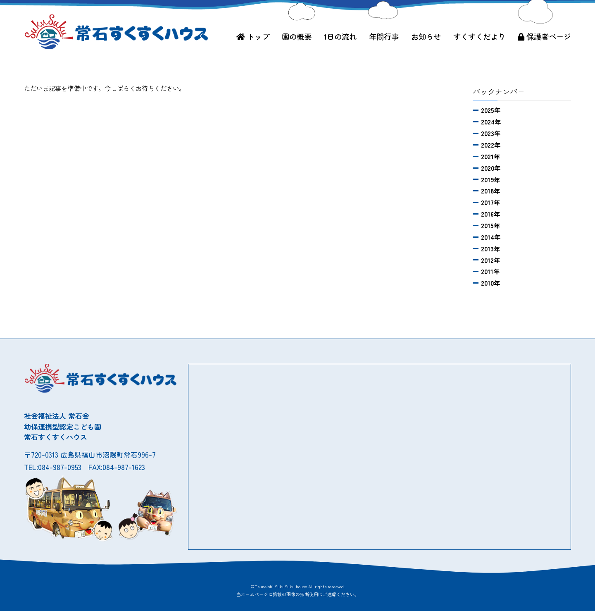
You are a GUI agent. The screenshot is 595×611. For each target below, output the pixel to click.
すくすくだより (479, 36)
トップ (252, 36)
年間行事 (384, 36)
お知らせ (426, 36)
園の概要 (297, 36)
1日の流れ (340, 36)
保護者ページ (544, 36)
